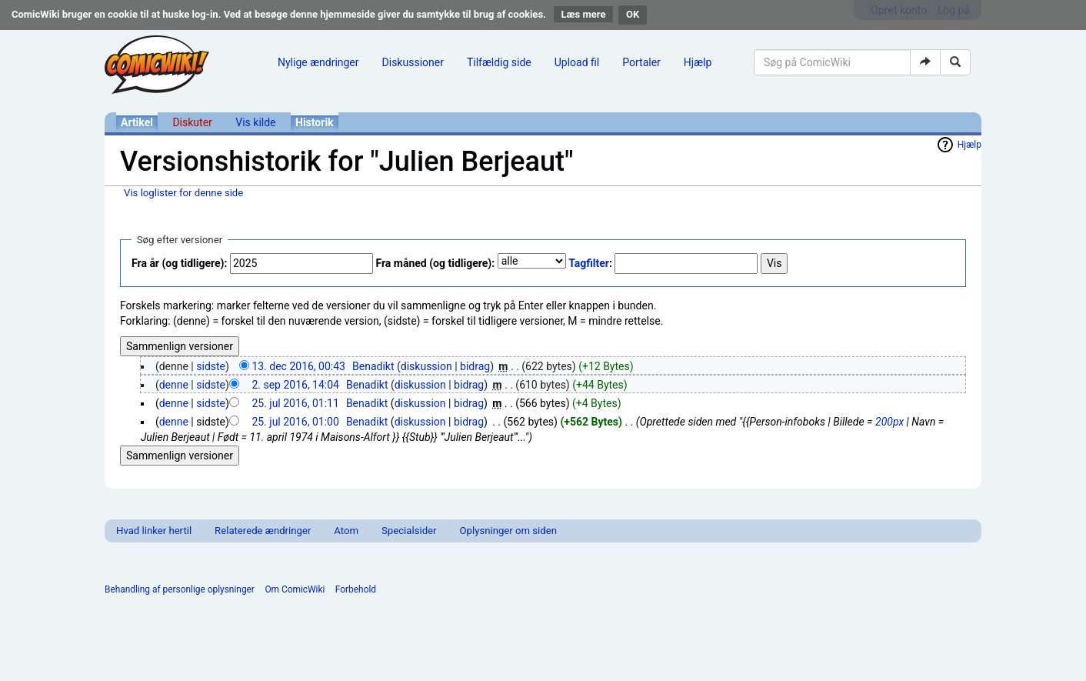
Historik (314, 122)
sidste (210, 366)
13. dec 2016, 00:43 (298, 366)
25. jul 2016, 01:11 (295, 403)
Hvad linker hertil (154, 530)
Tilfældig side (499, 62)
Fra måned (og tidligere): (435, 263)
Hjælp (697, 62)
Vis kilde (255, 122)
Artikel (137, 122)
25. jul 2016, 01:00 (295, 422)
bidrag (475, 366)
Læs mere (583, 14)
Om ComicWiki (295, 589)
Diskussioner (413, 62)
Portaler (641, 62)
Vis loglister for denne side (183, 193)
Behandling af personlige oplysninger (180, 589)
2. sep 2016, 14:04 (295, 385)
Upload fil (577, 62)
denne (173, 385)
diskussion (426, 366)
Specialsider (408, 530)
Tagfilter (588, 263)
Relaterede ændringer (263, 530)
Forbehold (355, 589)
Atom (346, 530)
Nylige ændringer (318, 62)
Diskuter (192, 122)
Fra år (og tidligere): (179, 263)
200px (889, 422)
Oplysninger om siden (508, 530)
